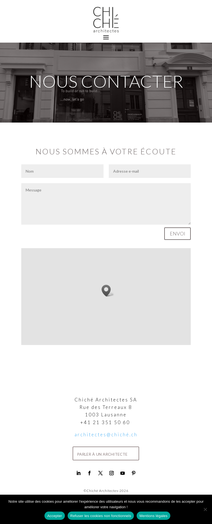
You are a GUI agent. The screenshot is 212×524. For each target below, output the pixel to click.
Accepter (54, 516)
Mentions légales (153, 516)
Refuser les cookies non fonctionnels (100, 516)
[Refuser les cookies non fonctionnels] (205, 509)
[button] (108, 291)
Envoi (177, 233)
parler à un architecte (102, 453)
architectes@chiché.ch (106, 434)
